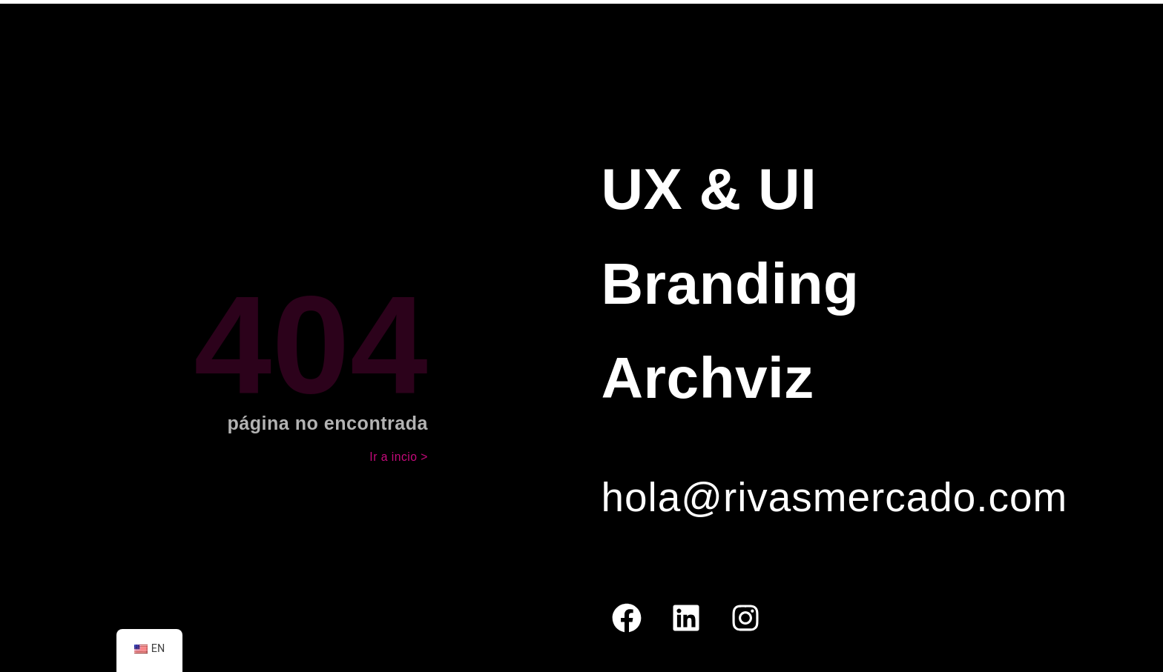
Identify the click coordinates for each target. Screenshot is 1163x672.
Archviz (707, 377)
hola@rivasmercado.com (834, 497)
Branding (730, 283)
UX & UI (709, 189)
